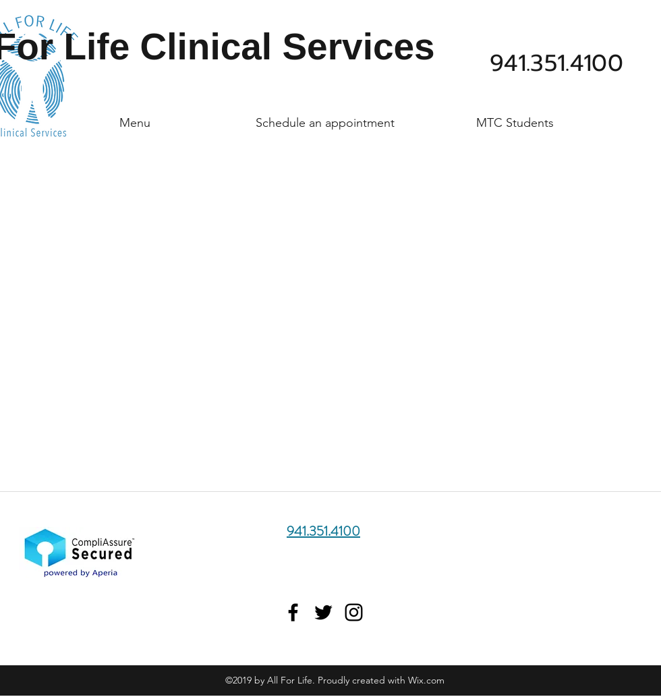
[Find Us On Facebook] (293, 612)
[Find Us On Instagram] (354, 612)
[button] (135, 116)
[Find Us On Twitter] (323, 612)
